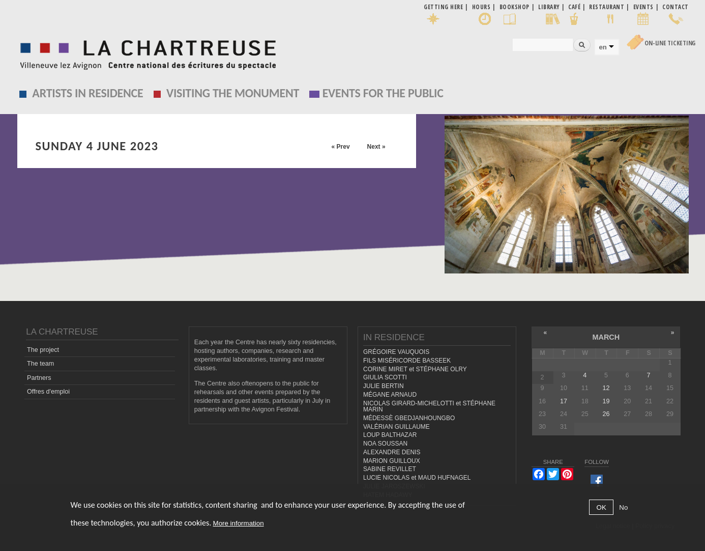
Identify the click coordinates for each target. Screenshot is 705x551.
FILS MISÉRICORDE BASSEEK (407, 360)
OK (601, 507)
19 (606, 401)
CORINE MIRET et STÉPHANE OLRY (415, 369)
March (606, 337)
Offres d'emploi (48, 391)
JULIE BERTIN (383, 386)
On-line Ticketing (669, 43)
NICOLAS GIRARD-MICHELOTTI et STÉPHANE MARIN (429, 407)
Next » (376, 146)
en (602, 47)
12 (606, 388)
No (623, 507)
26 (606, 414)
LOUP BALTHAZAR (390, 434)
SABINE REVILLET (389, 469)
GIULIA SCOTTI (385, 377)
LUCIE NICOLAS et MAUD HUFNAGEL (417, 477)
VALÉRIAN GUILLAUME (396, 426)
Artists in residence (87, 93)
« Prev (341, 146)
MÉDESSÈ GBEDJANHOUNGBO (409, 418)
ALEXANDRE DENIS (391, 452)
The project (43, 349)
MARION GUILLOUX (391, 460)
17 (563, 401)
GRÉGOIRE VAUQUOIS (396, 351)
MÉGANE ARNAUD (390, 394)
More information (238, 523)
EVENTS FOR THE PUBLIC (383, 93)
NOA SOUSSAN (385, 443)
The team (40, 363)
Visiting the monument (232, 93)
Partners (39, 377)
